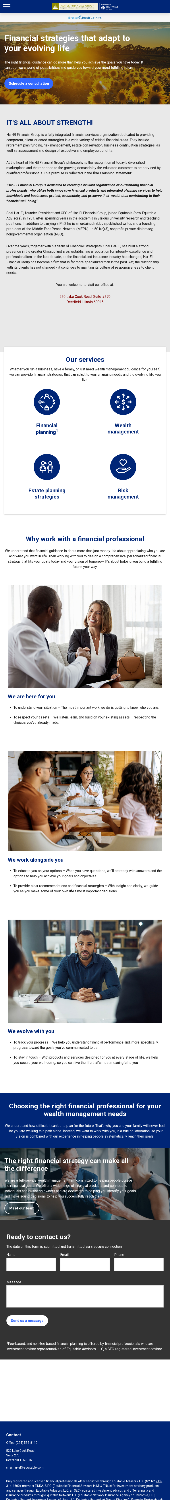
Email (64, 1255)
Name (10, 1255)
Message (13, 1282)
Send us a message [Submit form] (27, 1321)
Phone (119, 1255)
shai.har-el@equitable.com (25, 1467)
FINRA (39, 1486)
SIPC (48, 1486)
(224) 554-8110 (26, 1442)
